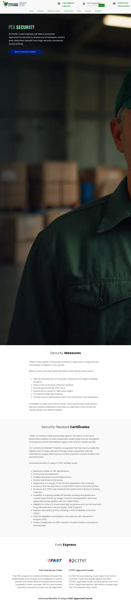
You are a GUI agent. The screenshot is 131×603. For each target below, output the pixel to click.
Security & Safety (54, 11)
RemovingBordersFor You (23, 4)
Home (31, 11)
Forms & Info (68, 11)
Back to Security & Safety (25, 52)
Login (98, 11)
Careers (88, 11)
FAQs (79, 11)
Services (40, 11)
